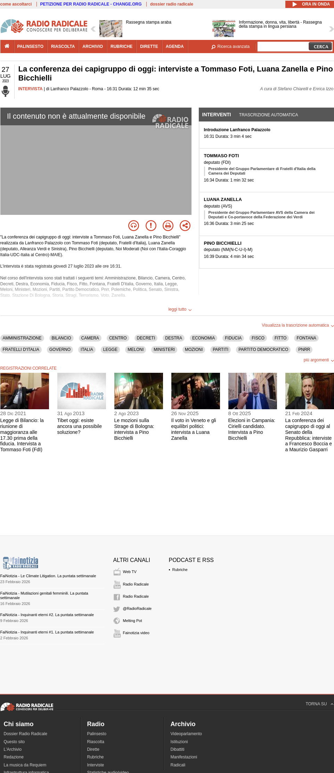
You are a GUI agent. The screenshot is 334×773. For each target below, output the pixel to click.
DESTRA (173, 338)
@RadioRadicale (137, 608)
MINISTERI (164, 349)
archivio (92, 46)
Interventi (216, 114)
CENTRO (118, 338)
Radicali (178, 765)
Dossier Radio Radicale (25, 733)
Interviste (95, 765)
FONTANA (306, 338)
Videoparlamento (186, 733)
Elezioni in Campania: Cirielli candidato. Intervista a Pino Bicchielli (251, 429)
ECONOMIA (203, 338)
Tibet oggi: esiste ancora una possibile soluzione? (79, 426)
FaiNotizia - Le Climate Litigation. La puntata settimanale (48, 576)
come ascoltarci (16, 4)
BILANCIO (61, 338)
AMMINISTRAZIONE (22, 338)
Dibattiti (178, 749)
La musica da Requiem (25, 765)
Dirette (93, 749)
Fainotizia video (136, 633)
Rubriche (180, 570)
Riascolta (95, 741)
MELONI (136, 349)
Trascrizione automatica (268, 114)
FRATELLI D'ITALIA (21, 349)
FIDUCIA (233, 338)
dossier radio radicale (171, 4)
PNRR (304, 349)
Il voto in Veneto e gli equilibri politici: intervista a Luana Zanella (193, 429)
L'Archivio (13, 749)
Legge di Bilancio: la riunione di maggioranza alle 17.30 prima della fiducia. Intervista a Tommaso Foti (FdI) (22, 435)
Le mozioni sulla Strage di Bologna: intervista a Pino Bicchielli (134, 429)
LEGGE (110, 349)
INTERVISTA (30, 88)
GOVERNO (60, 349)
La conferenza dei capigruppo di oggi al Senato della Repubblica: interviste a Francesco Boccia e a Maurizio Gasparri (308, 435)
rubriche (121, 46)
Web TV (130, 572)
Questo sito (14, 741)
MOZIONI (194, 349)
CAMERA (90, 338)
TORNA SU (316, 703)
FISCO (258, 338)
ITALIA (87, 349)
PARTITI (220, 349)
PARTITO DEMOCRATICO (263, 349)
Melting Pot (132, 621)
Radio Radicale (136, 584)
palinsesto (30, 46)
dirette (149, 46)
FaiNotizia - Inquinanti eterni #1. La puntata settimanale (47, 632)
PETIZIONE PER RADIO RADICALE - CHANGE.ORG (91, 4)
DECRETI (146, 338)
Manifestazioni (184, 757)
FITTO (280, 338)
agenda (175, 46)
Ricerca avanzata (234, 46)
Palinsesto (96, 733)
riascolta (63, 46)
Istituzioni (179, 741)
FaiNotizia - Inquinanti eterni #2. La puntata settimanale (47, 615)
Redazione (14, 757)
